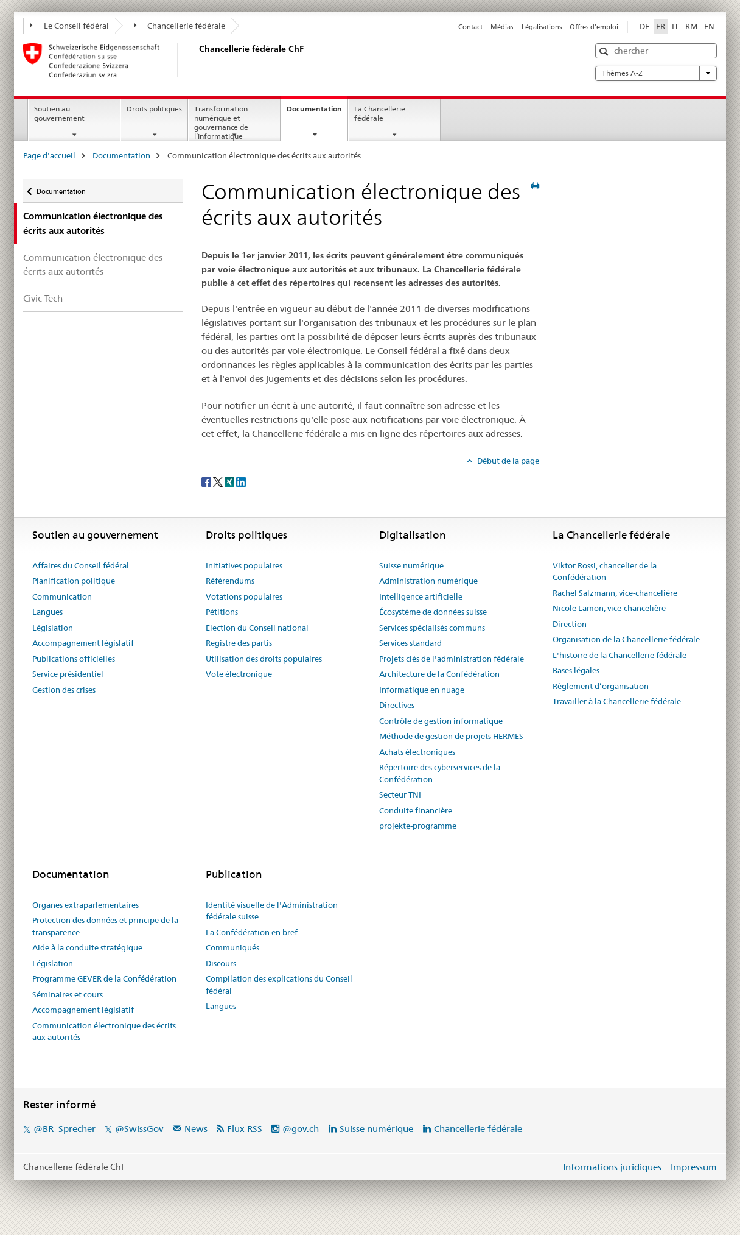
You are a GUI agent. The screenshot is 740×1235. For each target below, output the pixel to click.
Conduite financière (415, 810)
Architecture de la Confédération (439, 674)
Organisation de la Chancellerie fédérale (626, 639)
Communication (62, 596)
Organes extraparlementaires (85, 905)
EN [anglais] (709, 26)
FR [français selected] (660, 26)
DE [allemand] (644, 26)
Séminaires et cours (67, 994)
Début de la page (507, 460)
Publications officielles (73, 659)
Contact (470, 27)
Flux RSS (244, 1128)
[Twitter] (219, 481)
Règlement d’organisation (601, 686)
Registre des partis (239, 643)
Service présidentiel (67, 674)
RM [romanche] (691, 26)
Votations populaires (244, 596)
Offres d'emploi (594, 27)
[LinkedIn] (241, 481)
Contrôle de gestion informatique (441, 721)
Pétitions (222, 612)
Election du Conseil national (257, 627)
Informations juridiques (612, 1167)
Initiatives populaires (244, 565)
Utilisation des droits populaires (264, 659)
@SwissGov (139, 1128)
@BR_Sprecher (64, 1128)
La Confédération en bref (252, 932)
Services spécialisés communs (432, 627)
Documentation (317, 113)
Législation (52, 627)
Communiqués (232, 947)
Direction (570, 624)
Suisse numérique (411, 565)
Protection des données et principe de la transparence (105, 926)
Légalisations (542, 27)
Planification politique (73, 581)
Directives (396, 705)
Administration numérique (428, 581)
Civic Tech (43, 298)
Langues (47, 612)
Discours (221, 963)
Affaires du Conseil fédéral (80, 565)
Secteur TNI (400, 794)
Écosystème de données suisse (433, 612)
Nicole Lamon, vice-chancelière (609, 608)
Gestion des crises (64, 690)
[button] (605, 51)
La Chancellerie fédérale (379, 113)
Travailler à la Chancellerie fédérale (617, 701)
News (196, 1128)
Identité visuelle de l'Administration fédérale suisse (272, 911)
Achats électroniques (417, 752)
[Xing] (230, 481)
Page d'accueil (49, 155)
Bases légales (576, 670)
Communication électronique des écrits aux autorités (92, 264)
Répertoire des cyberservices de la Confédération (439, 773)
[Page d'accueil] (196, 60)
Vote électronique (239, 674)
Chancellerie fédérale (180, 25)
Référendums (230, 581)
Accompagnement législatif (83, 643)
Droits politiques (154, 108)
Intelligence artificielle (420, 596)
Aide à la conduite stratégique (87, 947)
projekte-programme (417, 825)
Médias (501, 27)
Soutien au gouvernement (59, 113)
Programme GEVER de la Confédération (104, 978)
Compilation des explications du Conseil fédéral (279, 985)
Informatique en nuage (421, 690)
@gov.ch (300, 1128)
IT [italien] (675, 26)
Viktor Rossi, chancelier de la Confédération (605, 571)
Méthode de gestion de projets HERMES (451, 736)
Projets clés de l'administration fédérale (451, 659)
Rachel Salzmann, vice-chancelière (615, 593)
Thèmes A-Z (656, 73)
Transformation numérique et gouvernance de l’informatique (221, 122)
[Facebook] (207, 481)
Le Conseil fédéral (69, 25)
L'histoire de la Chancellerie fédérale (619, 655)
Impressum (694, 1167)
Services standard (410, 643)
